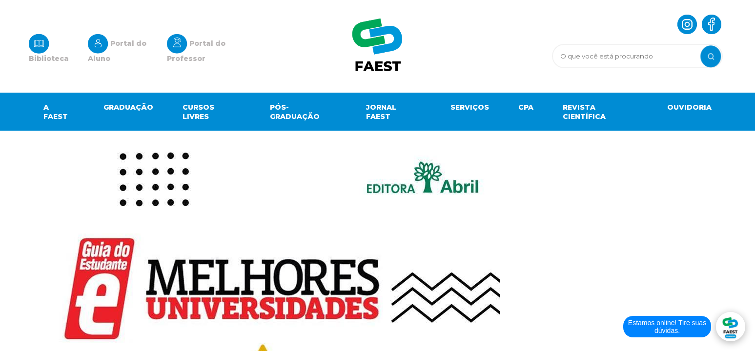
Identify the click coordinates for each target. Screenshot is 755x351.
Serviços (469, 107)
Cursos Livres (198, 112)
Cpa (525, 107)
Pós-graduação (295, 112)
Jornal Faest (381, 112)
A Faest (55, 112)
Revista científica (584, 112)
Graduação (128, 107)
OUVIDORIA (689, 107)
